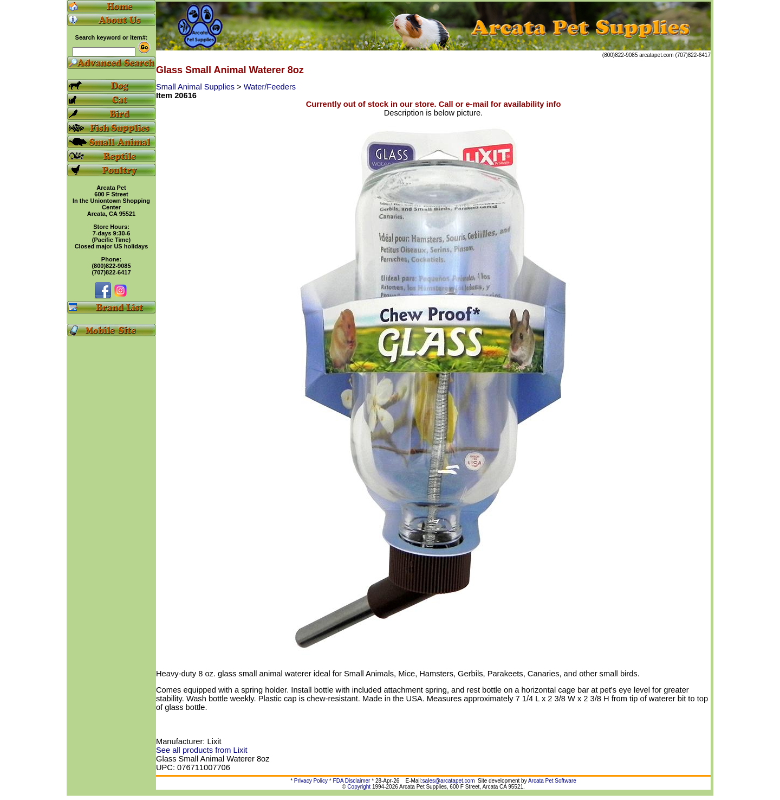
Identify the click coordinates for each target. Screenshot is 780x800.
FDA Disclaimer (351, 781)
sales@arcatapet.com (448, 781)
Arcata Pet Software (552, 781)
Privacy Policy (311, 781)
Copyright (358, 787)
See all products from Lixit (202, 750)
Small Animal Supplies (196, 86)
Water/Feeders (270, 86)
